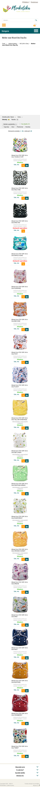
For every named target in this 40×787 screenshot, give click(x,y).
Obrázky (4, 119)
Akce (13, 127)
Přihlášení (25, 2)
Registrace (34, 2)
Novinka (28, 127)
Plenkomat (20, 127)
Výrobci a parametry (10, 124)
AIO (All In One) (24, 43)
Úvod (3, 43)
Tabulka (13, 119)
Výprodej (6, 127)
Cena (19, 117)
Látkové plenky (12, 43)
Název (12, 117)
